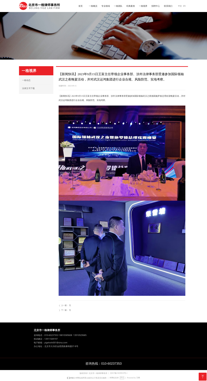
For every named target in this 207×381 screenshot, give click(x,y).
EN (184, 6)
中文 (180, 6)
